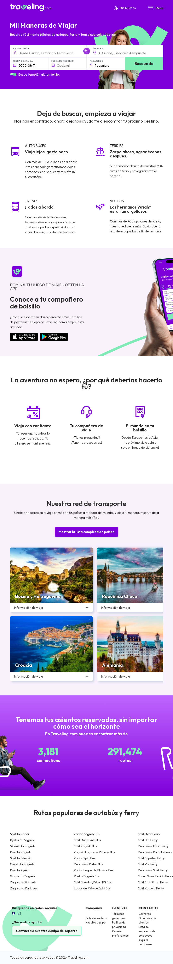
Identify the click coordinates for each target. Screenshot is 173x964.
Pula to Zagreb (20, 852)
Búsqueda (144, 63)
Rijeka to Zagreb (22, 840)
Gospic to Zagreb (22, 876)
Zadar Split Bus (84, 858)
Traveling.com (78, 957)
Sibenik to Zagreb (22, 846)
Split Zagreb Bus (85, 846)
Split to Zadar (19, 834)
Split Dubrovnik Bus (87, 840)
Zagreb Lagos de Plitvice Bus (94, 852)
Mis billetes (125, 7)
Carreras (145, 914)
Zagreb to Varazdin (23, 882)
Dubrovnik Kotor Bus (88, 864)
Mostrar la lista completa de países (86, 532)
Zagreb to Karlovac (24, 888)
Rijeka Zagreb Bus (87, 876)
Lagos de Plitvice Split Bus (92, 888)
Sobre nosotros (96, 918)
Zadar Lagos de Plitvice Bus (93, 870)
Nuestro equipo (96, 922)
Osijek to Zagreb (22, 864)
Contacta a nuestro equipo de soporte (46, 931)
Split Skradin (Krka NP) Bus (93, 882)
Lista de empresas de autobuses (147, 931)
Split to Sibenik (20, 858)
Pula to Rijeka (19, 870)
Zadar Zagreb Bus (87, 834)
